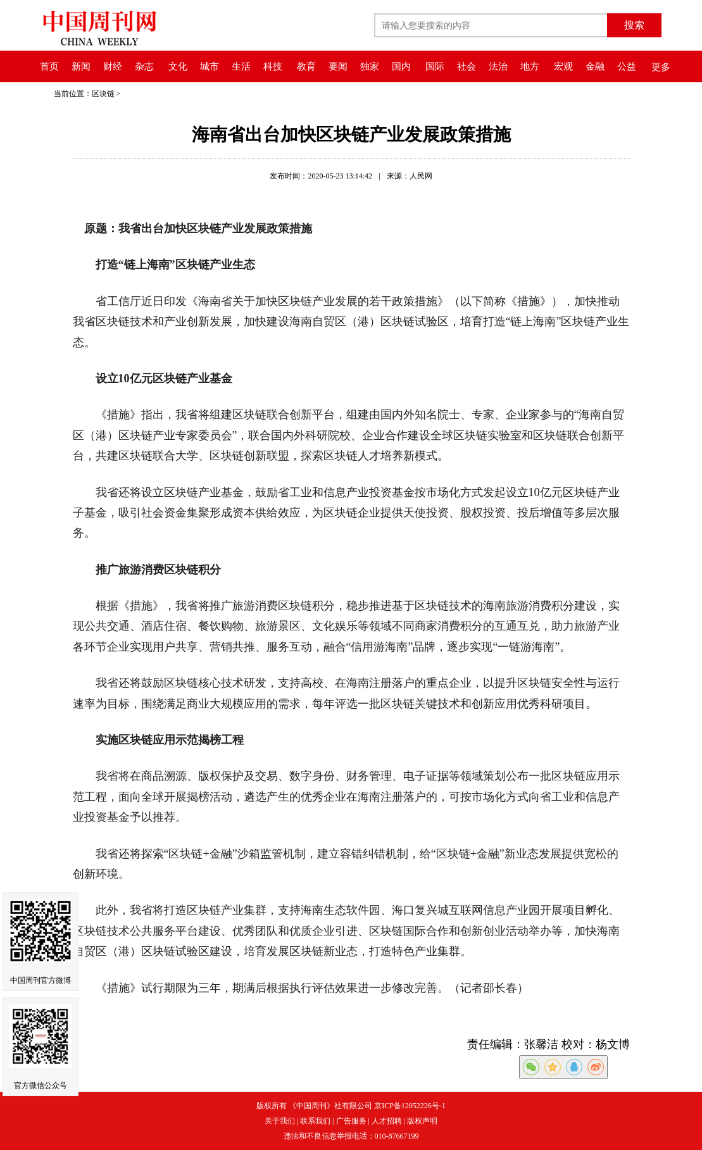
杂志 (144, 66)
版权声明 (422, 1120)
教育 (306, 66)
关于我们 (280, 1120)
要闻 (338, 66)
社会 (466, 66)
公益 (626, 66)
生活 (241, 66)
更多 (660, 67)
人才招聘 (387, 1120)
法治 (498, 66)
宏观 (563, 66)
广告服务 (351, 1120)
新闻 (81, 66)
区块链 (103, 93)
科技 (272, 66)
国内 (401, 66)
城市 (209, 66)
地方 (529, 66)
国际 (434, 66)
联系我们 (315, 1120)
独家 (369, 66)
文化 (177, 66)
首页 (49, 66)
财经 (112, 66)
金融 (595, 66)
